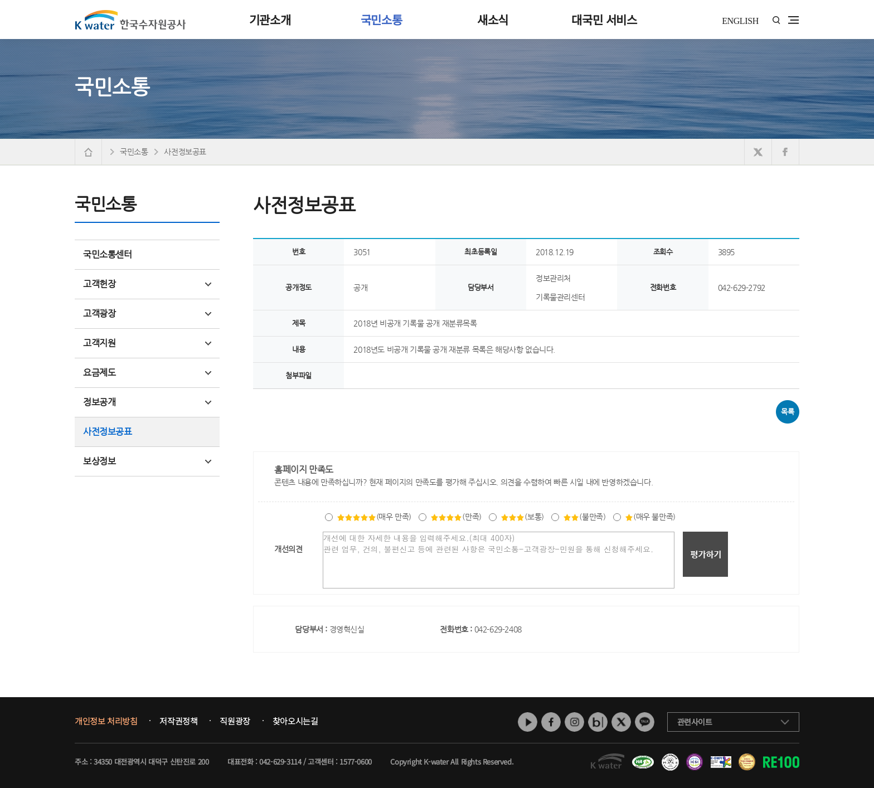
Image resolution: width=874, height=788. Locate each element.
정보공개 (147, 402)
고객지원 (147, 343)
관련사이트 (694, 721)
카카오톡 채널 (644, 722)
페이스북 (551, 722)
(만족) (455, 516)
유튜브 (527, 722)
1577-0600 (355, 761)
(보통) (522, 516)
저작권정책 (178, 721)
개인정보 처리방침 (106, 721)
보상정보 (147, 461)
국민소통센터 (107, 254)
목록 (787, 411)
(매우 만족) (374, 516)
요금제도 (147, 372)
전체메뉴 (793, 20)
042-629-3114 (280, 761)
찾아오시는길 (295, 721)
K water (130, 19)
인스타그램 (574, 722)
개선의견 (288, 548)
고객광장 (147, 313)
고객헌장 (147, 284)
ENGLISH (740, 21)
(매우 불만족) (650, 516)
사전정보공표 (107, 431)
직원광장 (235, 721)
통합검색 (776, 20)
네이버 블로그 (598, 722)
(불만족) (584, 516)
